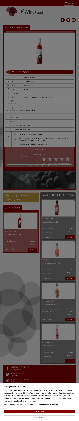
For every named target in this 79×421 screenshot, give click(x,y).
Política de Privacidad (49, 404)
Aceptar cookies (39, 412)
